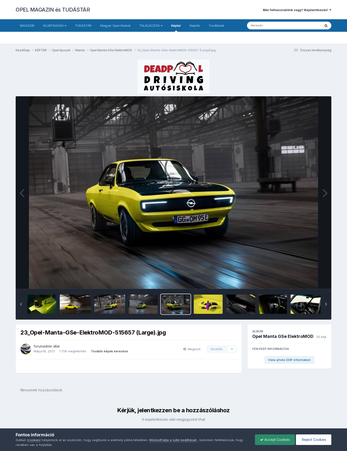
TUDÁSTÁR (83, 25)
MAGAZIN (27, 25)
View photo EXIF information (289, 360)
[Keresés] (270, 25)
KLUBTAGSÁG (54, 25)
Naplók (195, 25)
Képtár (176, 28)
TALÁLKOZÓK (150, 25)
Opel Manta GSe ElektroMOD (283, 336)
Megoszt (191, 349)
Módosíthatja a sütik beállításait (173, 440)
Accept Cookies (275, 440)
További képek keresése (109, 351)
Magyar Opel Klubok (115, 25)
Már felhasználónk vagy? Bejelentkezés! (297, 10)
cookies (34, 440)
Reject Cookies (313, 440)
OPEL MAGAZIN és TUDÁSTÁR (53, 9)
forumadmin (43, 346)
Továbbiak (216, 25)
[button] (21, 304)
